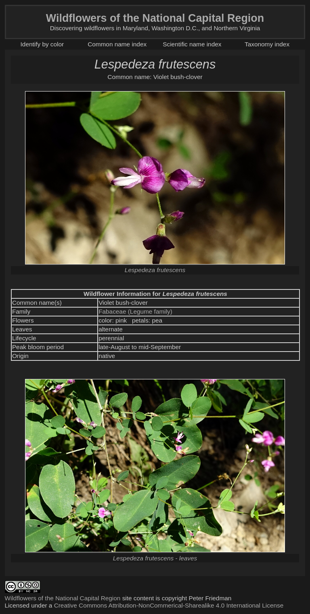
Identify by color (42, 44)
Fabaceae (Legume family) (135, 311)
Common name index (117, 44)
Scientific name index (192, 44)
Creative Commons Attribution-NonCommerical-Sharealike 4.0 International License (169, 605)
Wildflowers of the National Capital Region (63, 598)
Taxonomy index (267, 44)
